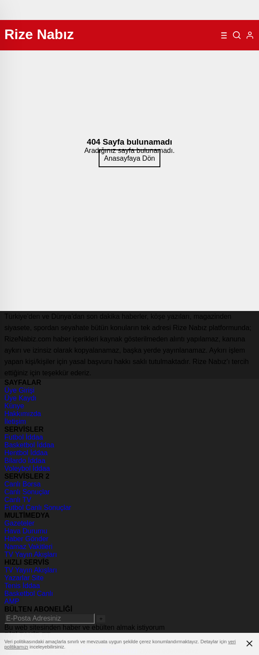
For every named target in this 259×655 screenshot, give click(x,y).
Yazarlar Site (23, 578)
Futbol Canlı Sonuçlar (37, 507)
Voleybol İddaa (27, 468)
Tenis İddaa (22, 585)
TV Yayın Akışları (30, 554)
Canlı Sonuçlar (27, 492)
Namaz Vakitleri (28, 546)
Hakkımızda (22, 413)
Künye (14, 406)
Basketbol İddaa (29, 445)
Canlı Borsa (22, 484)
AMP (12, 601)
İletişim (15, 421)
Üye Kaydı (20, 398)
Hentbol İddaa (26, 453)
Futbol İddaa (23, 437)
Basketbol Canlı (28, 593)
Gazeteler (19, 523)
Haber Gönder (26, 539)
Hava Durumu (25, 531)
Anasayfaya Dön (129, 158)
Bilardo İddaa (24, 460)
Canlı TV (17, 499)
